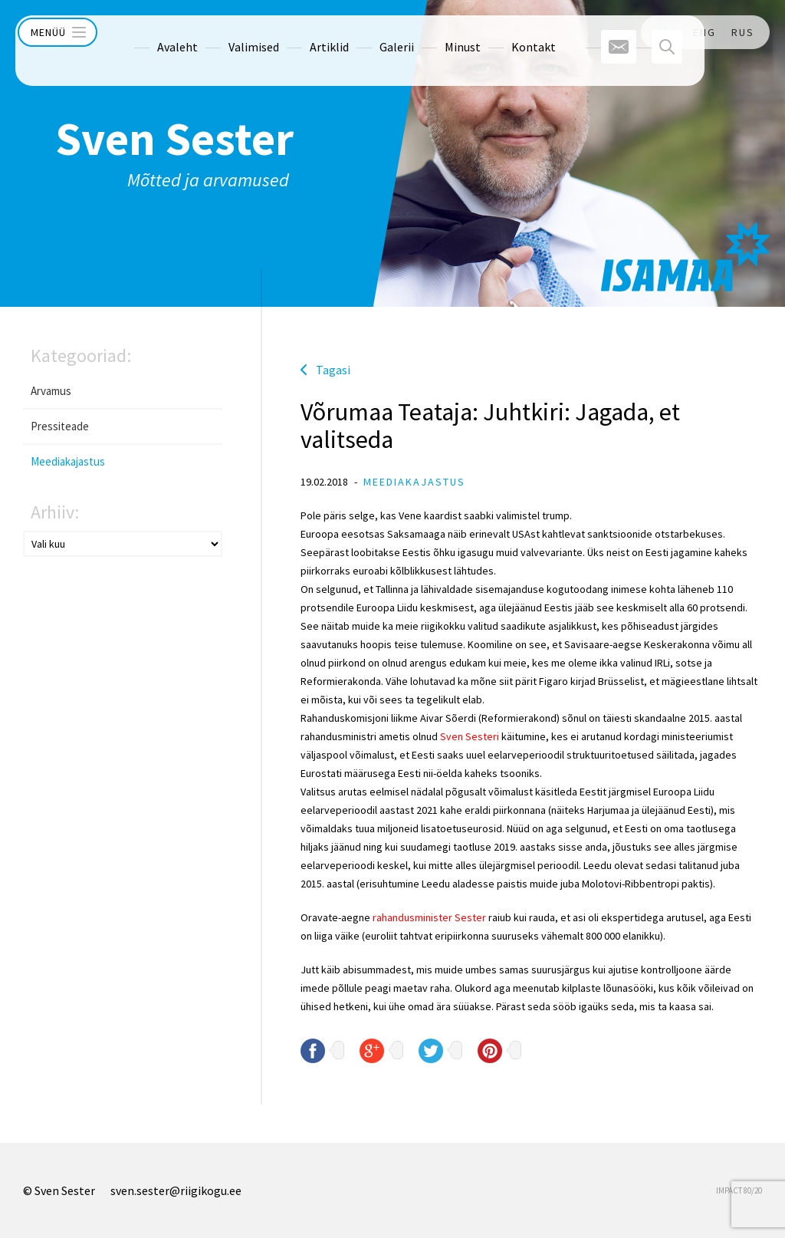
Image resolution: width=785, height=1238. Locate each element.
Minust (433, 32)
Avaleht (148, 32)
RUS (742, 32)
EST (667, 32)
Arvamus (51, 391)
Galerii (367, 32)
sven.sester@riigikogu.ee (175, 1190)
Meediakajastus (68, 461)
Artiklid (300, 32)
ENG (704, 32)
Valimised (224, 32)
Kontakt (504, 32)
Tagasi (333, 369)
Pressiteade (60, 426)
